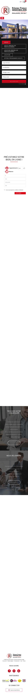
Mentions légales (10, 660)
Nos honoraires (16, 660)
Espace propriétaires (14, 690)
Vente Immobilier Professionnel (10, 46)
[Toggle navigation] (2, 18)
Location (7, 55)
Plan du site (5, 660)
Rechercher (14, 81)
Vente (6, 42)
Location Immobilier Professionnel (11, 50)
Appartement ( (11, 168)
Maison (9, 171)
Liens (21, 660)
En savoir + (14, 443)
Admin (24, 660)
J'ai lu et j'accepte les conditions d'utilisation (14, 190)
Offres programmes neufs (13, 58)
